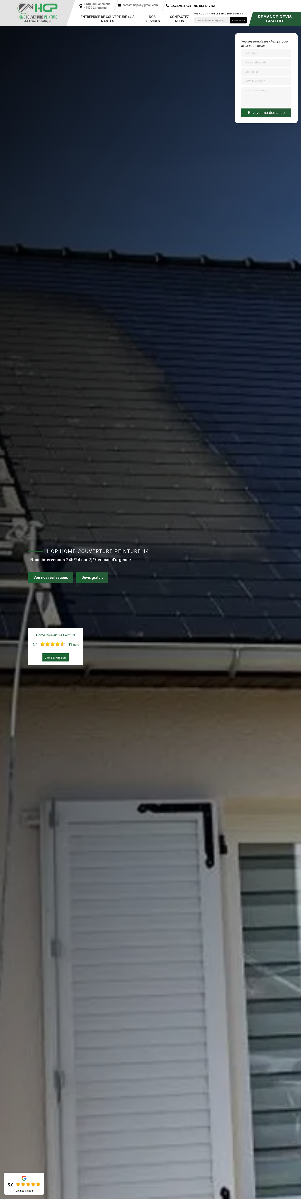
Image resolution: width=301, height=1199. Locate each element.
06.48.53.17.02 (204, 6)
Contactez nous (179, 19)
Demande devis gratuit (275, 19)
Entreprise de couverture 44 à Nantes (108, 19)
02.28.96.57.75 (181, 6)
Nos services (152, 19)
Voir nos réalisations (50, 577)
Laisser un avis (56, 657)
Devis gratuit (92, 577)
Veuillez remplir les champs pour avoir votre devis (264, 43)
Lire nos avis (24, 1190)
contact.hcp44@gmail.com (140, 5)
